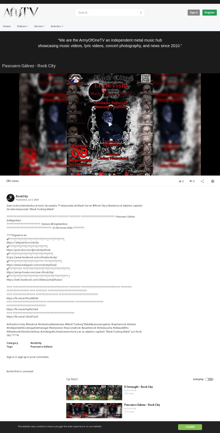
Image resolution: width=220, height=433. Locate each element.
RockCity (22, 196)
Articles (57, 26)
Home (7, 26)
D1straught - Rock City (188, 201)
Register (210, 12)
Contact (17, 413)
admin (180, 277)
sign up (22, 357)
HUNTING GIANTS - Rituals (191, 255)
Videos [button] (22, 26)
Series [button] (39, 26)
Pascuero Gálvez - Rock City (192, 219)
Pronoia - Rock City (186, 237)
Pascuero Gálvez (42, 346)
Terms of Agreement (38, 413)
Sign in (194, 12)
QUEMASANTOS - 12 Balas (191, 273)
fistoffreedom (184, 259)
